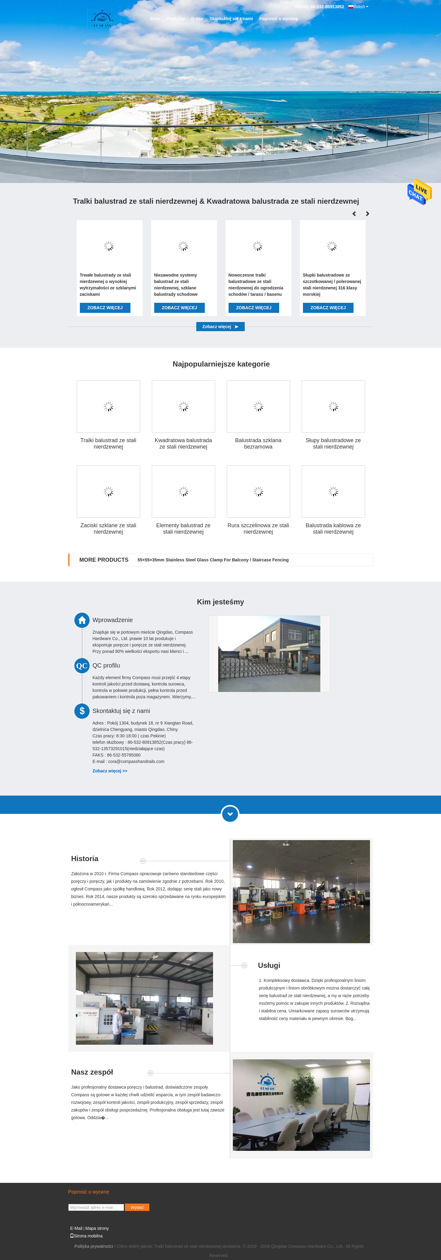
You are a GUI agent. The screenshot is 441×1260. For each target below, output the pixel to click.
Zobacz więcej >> (110, 770)
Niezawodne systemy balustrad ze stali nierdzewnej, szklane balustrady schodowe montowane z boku (176, 285)
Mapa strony (97, 1228)
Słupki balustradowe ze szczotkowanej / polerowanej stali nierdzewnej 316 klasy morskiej (332, 285)
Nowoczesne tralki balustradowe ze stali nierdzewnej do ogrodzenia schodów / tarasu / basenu (256, 285)
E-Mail (76, 1228)
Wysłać (137, 1207)
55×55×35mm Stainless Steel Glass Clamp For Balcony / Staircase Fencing (213, 559)
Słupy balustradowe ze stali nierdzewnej (333, 443)
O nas (197, 18)
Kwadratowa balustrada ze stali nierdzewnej (183, 443)
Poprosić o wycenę (278, 18)
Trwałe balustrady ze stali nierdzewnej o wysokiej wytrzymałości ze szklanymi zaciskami (108, 285)
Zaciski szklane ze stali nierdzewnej (108, 528)
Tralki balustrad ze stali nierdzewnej (108, 443)
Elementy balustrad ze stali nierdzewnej (183, 528)
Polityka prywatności (93, 1246)
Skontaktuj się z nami (231, 18)
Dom (155, 18)
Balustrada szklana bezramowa (258, 443)
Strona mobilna (86, 1235)
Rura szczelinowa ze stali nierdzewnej (258, 528)
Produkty (175, 18)
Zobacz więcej (105, 307)
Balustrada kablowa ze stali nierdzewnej (333, 528)
